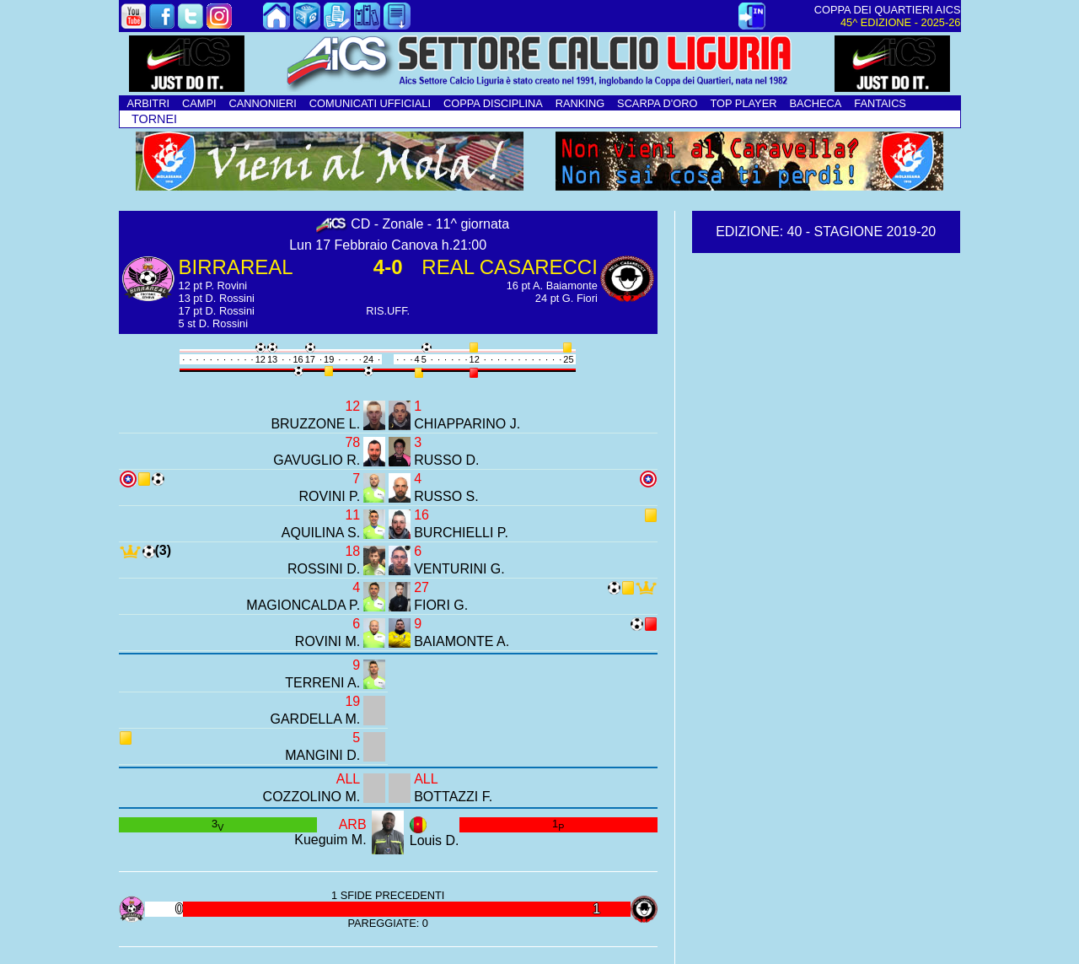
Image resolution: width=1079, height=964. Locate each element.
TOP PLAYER (743, 103)
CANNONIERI (263, 103)
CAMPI (199, 103)
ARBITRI (148, 103)
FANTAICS (880, 103)
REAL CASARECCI (509, 267)
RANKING (580, 103)
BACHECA (815, 103)
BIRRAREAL (236, 267)
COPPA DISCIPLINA (493, 103)
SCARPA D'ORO (657, 103)
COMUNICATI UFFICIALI (370, 103)
